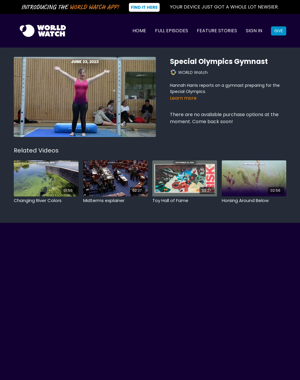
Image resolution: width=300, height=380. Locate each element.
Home (139, 30)
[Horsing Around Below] (254, 200)
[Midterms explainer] (115, 200)
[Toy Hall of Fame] (184, 200)
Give (278, 31)
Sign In (254, 30)
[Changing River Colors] (46, 200)
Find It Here (144, 7)
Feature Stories (217, 30)
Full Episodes (171, 30)
